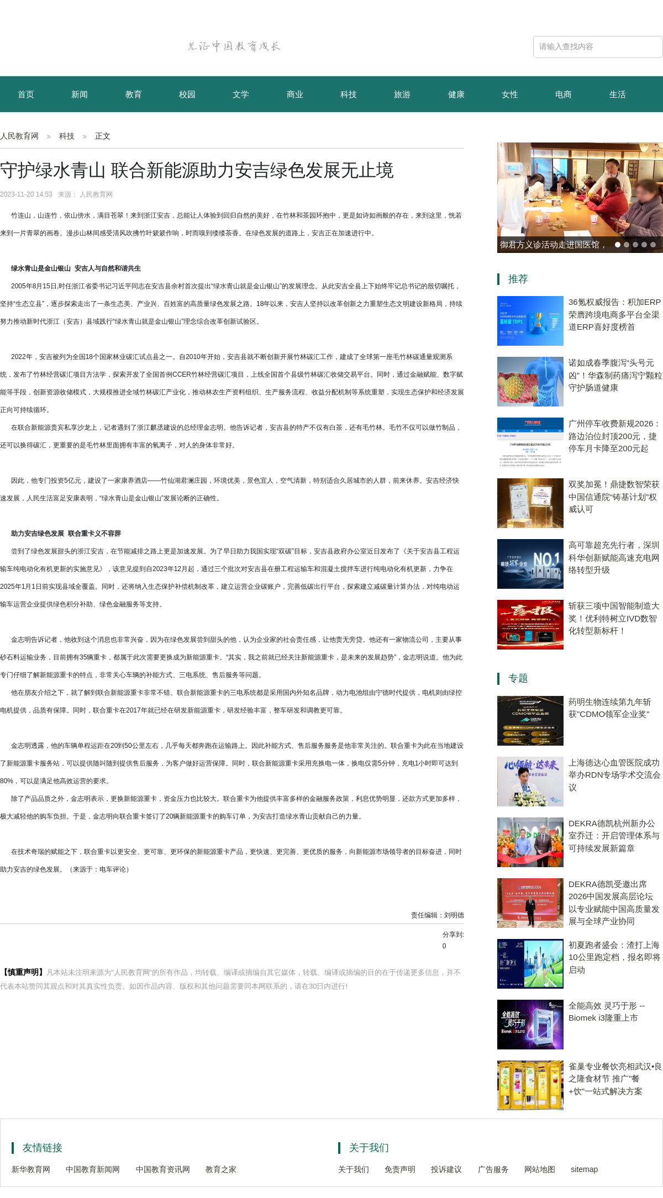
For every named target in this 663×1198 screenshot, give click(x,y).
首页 (26, 94)
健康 (456, 94)
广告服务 (493, 1169)
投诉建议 (446, 1169)
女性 (510, 94)
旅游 (402, 94)
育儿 (26, 131)
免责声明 (400, 1169)
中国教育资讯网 (163, 1169)
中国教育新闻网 (93, 1169)
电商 (563, 94)
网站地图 (539, 1169)
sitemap (584, 1169)
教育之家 (221, 1169)
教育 (133, 94)
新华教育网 (31, 1169)
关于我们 (353, 1169)
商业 (295, 94)
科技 (348, 94)
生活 (617, 94)
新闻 (79, 94)
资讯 (79, 131)
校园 (187, 94)
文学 (241, 94)
